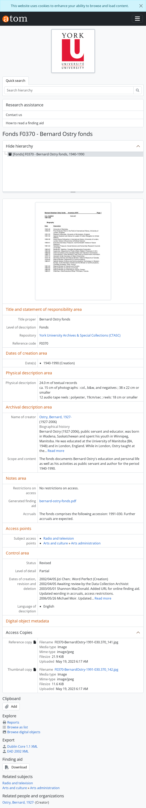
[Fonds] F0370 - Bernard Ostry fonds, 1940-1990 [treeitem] (46, 154)
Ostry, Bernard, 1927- (55, 417)
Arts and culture (55, 543)
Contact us (14, 115)
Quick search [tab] (15, 80)
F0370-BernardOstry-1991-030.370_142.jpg (86, 669)
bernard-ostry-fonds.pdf (57, 501)
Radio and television (58, 538)
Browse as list (15, 727)
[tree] (73, 172)
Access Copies (19, 632)
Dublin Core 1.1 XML (20, 746)
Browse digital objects (21, 732)
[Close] (141, 5)
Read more (56, 451)
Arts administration (86, 543)
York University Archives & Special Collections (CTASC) (79, 335)
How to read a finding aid (25, 123)
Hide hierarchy (19, 146)
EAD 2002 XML (15, 751)
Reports (10, 722)
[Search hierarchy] (69, 90)
